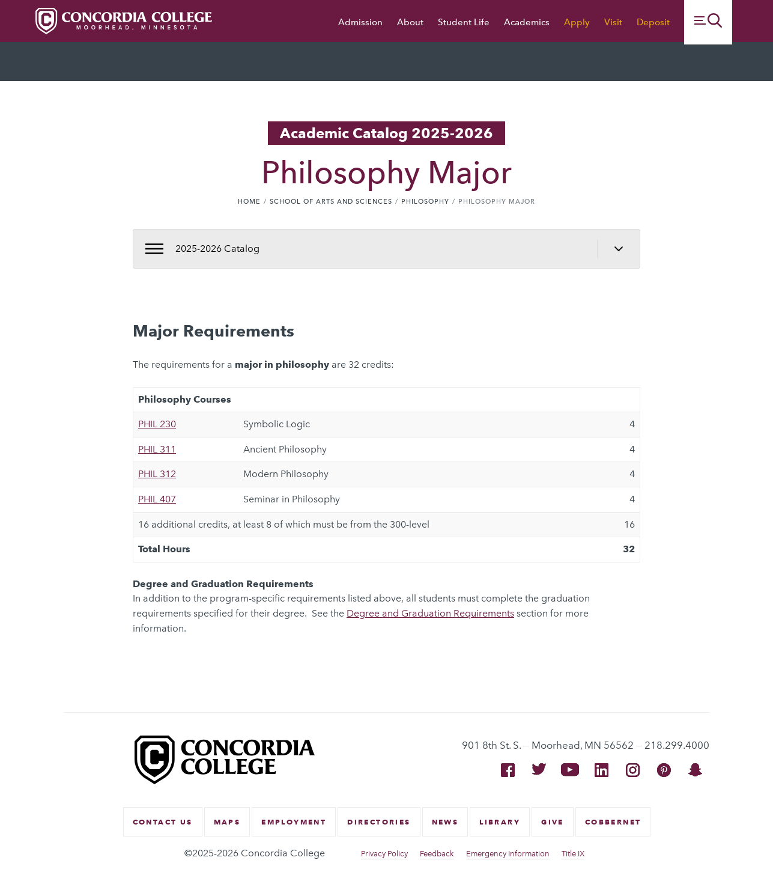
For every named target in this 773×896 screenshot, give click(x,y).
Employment (293, 821)
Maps (227, 821)
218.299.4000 (676, 745)
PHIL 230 (157, 424)
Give (552, 821)
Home (249, 201)
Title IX (573, 853)
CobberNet (613, 821)
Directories (378, 821)
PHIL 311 (157, 449)
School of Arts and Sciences (331, 201)
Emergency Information (508, 853)
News (445, 821)
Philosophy (425, 201)
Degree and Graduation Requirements (430, 613)
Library (499, 821)
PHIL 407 (157, 499)
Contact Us (163, 821)
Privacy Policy (384, 853)
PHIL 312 (157, 474)
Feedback (437, 853)
